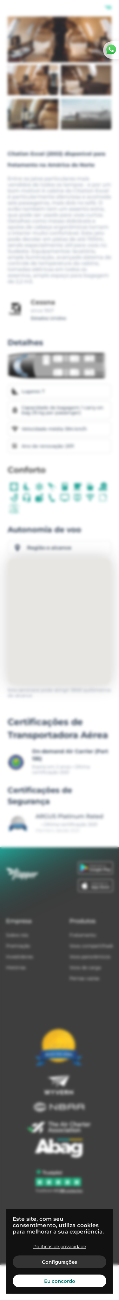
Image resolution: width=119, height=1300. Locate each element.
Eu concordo (59, 1281)
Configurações (59, 1262)
